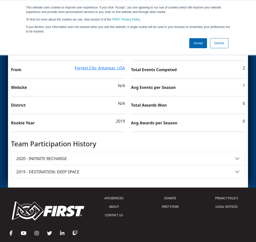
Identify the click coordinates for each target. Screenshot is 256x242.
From (16, 69)
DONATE (170, 198)
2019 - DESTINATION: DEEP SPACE (47, 172)
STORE (170, 207)
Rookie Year (22, 123)
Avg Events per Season (153, 87)
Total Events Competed (154, 69)
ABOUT (114, 207)
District (18, 105)
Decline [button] (219, 43)
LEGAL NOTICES (227, 207)
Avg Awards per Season (154, 123)
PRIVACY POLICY (226, 198)
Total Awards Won (149, 105)
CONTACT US (114, 215)
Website (19, 87)
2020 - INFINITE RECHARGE (41, 158)
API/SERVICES (114, 198)
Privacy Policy (126, 19)
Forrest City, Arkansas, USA (100, 68)
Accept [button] (198, 43)
